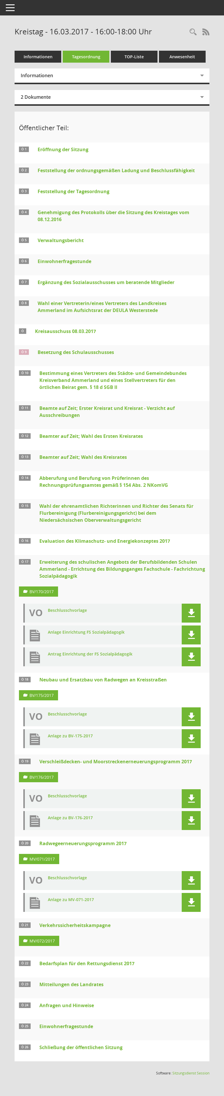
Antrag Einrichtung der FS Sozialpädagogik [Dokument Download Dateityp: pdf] (90, 654)
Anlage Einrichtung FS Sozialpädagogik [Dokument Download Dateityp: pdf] (86, 632)
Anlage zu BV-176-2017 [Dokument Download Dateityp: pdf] (70, 817)
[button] (191, 613)
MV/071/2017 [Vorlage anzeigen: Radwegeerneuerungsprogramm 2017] (42, 859)
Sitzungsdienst (190, 1073)
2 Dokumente (36, 97)
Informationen (38, 56)
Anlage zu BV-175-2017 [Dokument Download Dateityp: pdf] (70, 736)
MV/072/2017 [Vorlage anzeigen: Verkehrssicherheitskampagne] (42, 941)
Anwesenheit (182, 56)
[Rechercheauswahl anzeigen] (193, 32)
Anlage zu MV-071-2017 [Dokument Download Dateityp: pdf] (71, 899)
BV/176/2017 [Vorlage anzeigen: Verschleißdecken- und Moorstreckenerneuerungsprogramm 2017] (41, 777)
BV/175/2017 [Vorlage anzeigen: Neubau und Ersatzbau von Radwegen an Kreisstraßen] (41, 695)
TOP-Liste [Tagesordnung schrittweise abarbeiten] (134, 56)
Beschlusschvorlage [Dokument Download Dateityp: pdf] (67, 610)
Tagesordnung (86, 56)
